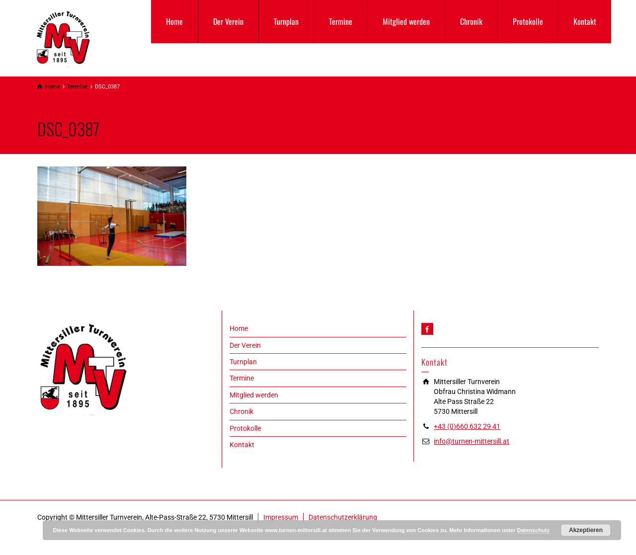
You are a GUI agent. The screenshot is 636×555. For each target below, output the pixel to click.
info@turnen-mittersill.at (471, 441)
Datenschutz (533, 530)
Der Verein (228, 21)
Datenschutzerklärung (343, 517)
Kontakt (584, 21)
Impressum (280, 517)
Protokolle (528, 21)
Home (174, 21)
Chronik (471, 21)
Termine (340, 21)
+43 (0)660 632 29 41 (467, 426)
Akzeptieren (586, 530)
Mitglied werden (406, 21)
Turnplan (286, 21)
